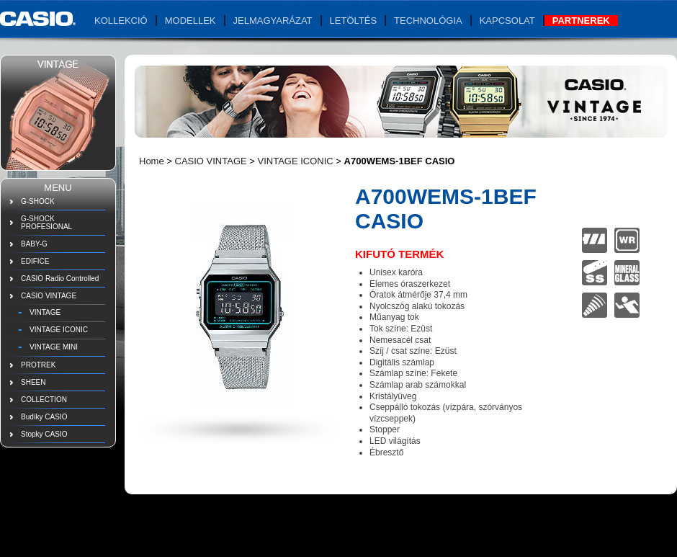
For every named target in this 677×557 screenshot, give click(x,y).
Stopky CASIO (44, 434)
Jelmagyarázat (273, 20)
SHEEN (33, 382)
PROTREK (38, 365)
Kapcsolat (507, 20)
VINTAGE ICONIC (59, 330)
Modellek (190, 20)
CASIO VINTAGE (48, 296)
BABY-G (34, 244)
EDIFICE (35, 261)
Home (151, 161)
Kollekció (121, 20)
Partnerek (581, 20)
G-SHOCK (38, 201)
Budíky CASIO (44, 417)
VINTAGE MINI (54, 347)
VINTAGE (45, 312)
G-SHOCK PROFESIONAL (46, 223)
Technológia (428, 20)
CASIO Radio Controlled (60, 278)
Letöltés (353, 20)
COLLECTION (44, 400)
